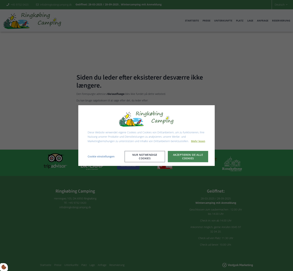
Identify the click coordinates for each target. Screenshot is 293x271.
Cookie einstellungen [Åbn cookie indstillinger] (101, 156)
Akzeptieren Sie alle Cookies (188, 156)
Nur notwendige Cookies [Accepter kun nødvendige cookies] (144, 156)
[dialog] (146, 135)
